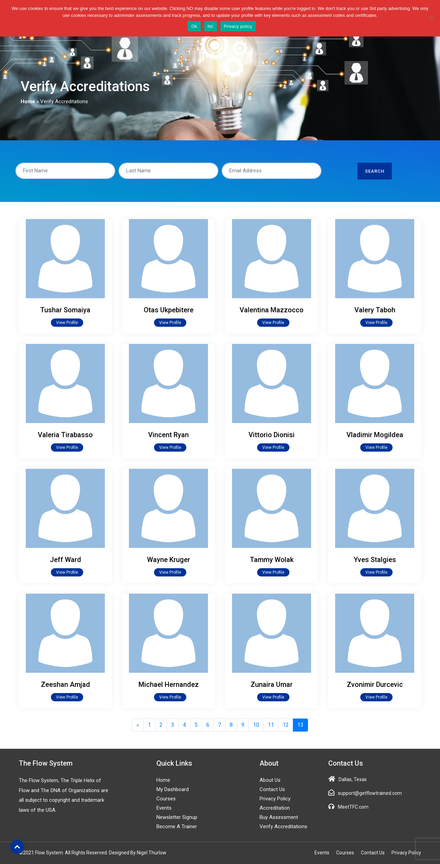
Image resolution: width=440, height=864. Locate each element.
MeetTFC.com (353, 807)
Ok (194, 26)
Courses (166, 799)
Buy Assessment (279, 817)
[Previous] (138, 725)
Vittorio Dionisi (272, 435)
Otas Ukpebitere (169, 310)
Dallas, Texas (353, 779)
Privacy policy (238, 26)
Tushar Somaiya (65, 310)
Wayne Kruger (168, 559)
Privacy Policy (275, 799)
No (210, 26)
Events (164, 808)
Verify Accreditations (283, 826)
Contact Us (272, 789)
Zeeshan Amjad (65, 684)
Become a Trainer (176, 826)
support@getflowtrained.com (370, 793)
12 (286, 725)
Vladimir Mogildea (374, 435)
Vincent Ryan (168, 435)
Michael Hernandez (169, 684)
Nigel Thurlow (151, 852)
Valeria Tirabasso (65, 435)
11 (271, 725)
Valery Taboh (374, 310)
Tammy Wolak (272, 559)
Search (374, 171)
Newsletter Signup (176, 817)
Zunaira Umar (272, 684)
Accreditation (275, 808)
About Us (270, 780)
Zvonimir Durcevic (375, 684)
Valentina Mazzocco (272, 310)
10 (256, 725)
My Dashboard (172, 789)
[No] (431, 18)
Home (28, 101)
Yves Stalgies (375, 559)
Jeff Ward (65, 559)
